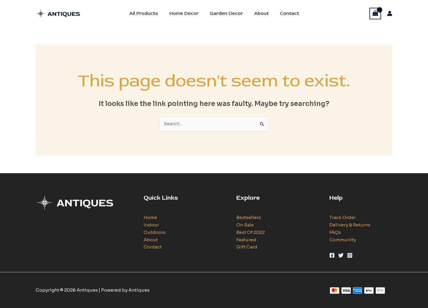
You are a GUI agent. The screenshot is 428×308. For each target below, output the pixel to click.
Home (150, 217)
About (259, 13)
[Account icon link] (389, 13)
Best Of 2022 (250, 232)
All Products (147, 13)
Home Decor (185, 13)
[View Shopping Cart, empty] (375, 13)
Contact (285, 13)
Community (342, 240)
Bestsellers (248, 217)
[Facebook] (332, 255)
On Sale (245, 225)
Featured (246, 240)
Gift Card (246, 247)
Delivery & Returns (349, 225)
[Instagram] (350, 255)
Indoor (151, 225)
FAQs (335, 232)
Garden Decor (226, 13)
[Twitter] (341, 255)
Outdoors (155, 232)
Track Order (342, 217)
